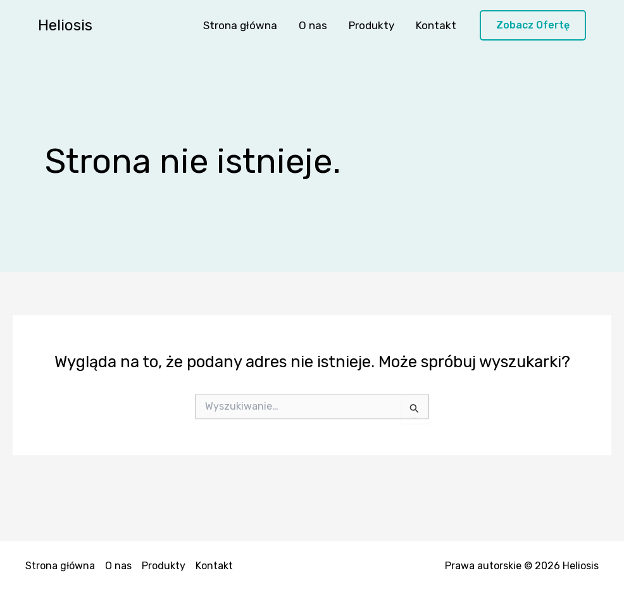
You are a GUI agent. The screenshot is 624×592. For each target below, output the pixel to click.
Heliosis (65, 25)
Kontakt (436, 25)
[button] (533, 25)
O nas (313, 25)
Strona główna (240, 25)
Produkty (371, 25)
